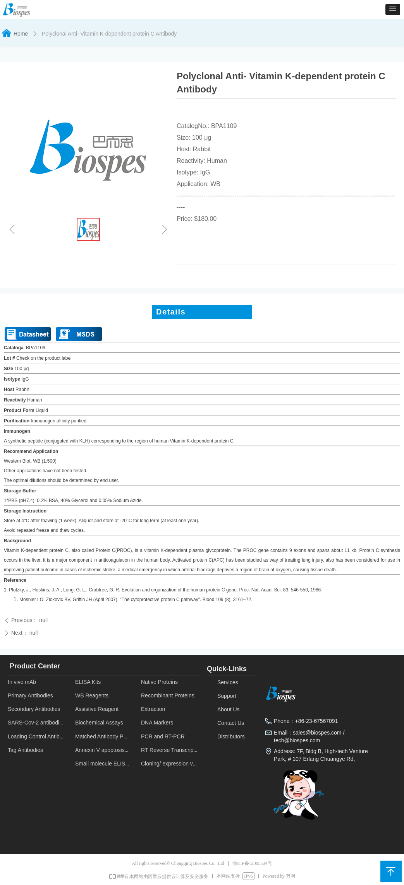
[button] (392, 9)
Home (21, 34)
